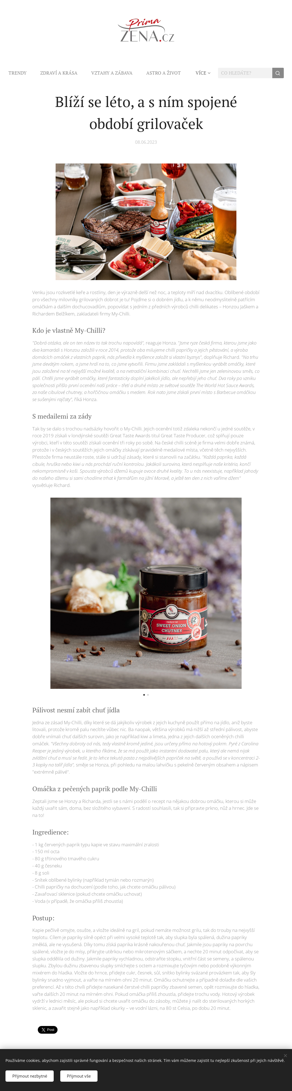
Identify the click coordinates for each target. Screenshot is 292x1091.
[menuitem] (20, 73)
